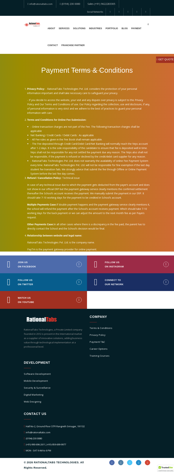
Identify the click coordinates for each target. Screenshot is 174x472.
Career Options (98, 349)
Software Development (37, 374)
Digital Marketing (33, 394)
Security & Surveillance (37, 388)
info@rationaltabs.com (42, 4)
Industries (92, 28)
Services (62, 28)
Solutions (77, 28)
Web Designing (32, 401)
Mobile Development (36, 381)
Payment (131, 28)
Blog (120, 28)
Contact (53, 45)
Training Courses (99, 356)
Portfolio (108, 28)
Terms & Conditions (101, 328)
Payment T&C (97, 342)
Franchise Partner (71, 45)
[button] (166, 468)
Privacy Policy (98, 335)
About (51, 28)
